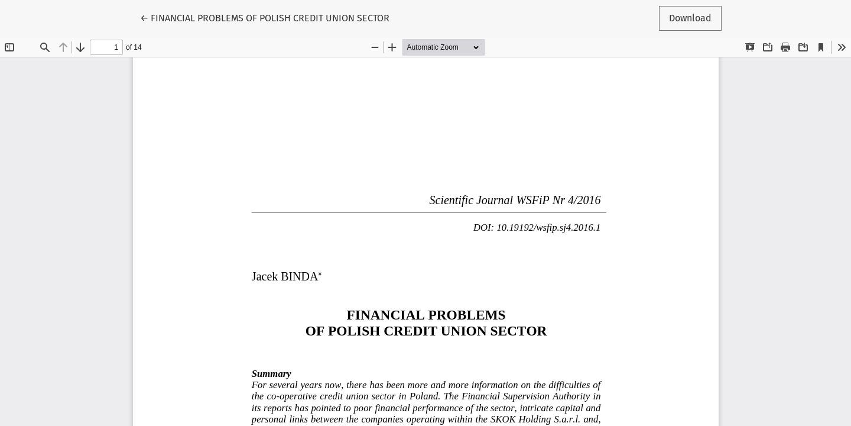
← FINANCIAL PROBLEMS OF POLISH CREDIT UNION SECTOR (264, 17)
